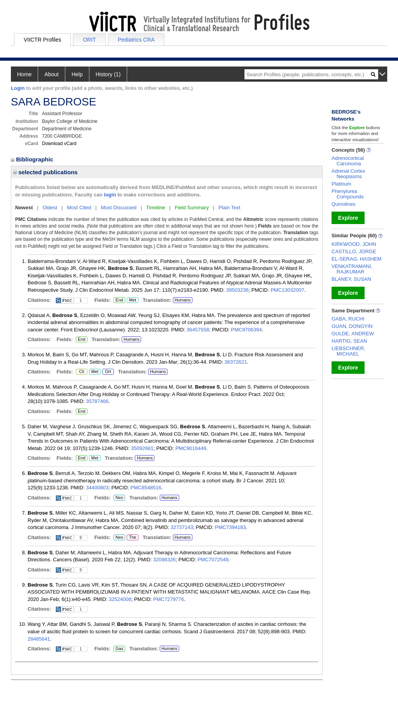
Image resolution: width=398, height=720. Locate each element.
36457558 (198, 330)
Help (77, 74)
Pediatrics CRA (136, 40)
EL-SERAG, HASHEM (357, 259)
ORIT (89, 40)
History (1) (108, 74)
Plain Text (229, 207)
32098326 (164, 559)
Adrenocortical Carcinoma (348, 160)
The (132, 537)
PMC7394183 (230, 527)
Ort (108, 372)
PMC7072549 (213, 559)
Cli (81, 372)
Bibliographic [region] (33, 159)
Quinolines (343, 204)
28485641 (39, 639)
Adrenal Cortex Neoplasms (348, 173)
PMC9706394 (246, 330)
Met (132, 300)
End (119, 300)
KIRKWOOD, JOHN (354, 244)
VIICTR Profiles (42, 40)
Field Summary (192, 207)
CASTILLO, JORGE (354, 251)
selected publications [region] (45, 172)
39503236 (237, 290)
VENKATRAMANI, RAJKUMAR (352, 269)
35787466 (97, 401)
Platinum (341, 184)
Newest (24, 207)
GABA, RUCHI (348, 319)
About (51, 74)
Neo (119, 498)
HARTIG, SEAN (349, 341)
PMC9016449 (190, 448)
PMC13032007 (287, 290)
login (110, 195)
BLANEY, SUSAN (351, 279)
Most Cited (79, 207)
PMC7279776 (168, 599)
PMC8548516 (146, 488)
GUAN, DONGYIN (352, 326)
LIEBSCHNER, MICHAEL (348, 351)
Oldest (50, 207)
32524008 (120, 599)
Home (24, 74)
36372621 (236, 362)
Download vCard (59, 143)
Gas (119, 649)
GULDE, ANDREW (353, 333)
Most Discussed (118, 207)
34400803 (97, 488)
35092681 (142, 448)
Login (17, 88)
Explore (348, 218)
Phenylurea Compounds (348, 194)
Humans (182, 300)
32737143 (182, 527)
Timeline (155, 207)
